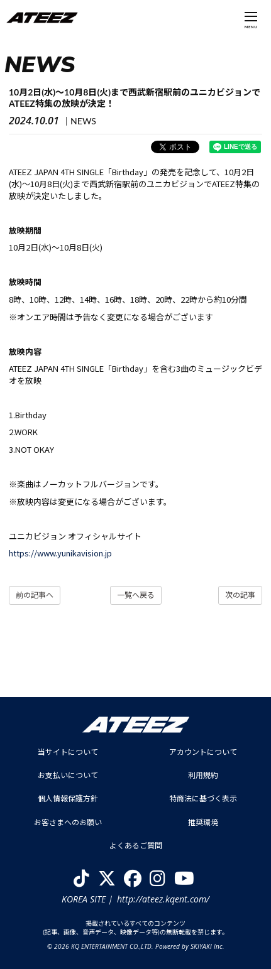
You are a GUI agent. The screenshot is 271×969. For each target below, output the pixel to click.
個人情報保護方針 (68, 798)
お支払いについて (68, 775)
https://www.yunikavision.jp (60, 553)
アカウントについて (203, 752)
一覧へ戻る (136, 595)
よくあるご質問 (135, 845)
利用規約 (203, 775)
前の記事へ (34, 595)
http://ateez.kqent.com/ (163, 899)
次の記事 (240, 595)
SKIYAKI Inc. (207, 946)
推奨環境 (203, 822)
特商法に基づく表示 (203, 798)
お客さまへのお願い (68, 822)
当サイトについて (68, 752)
